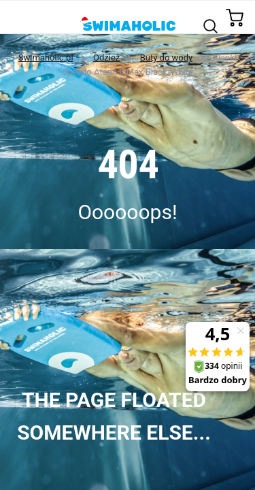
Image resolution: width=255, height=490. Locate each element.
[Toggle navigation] (18, 17)
